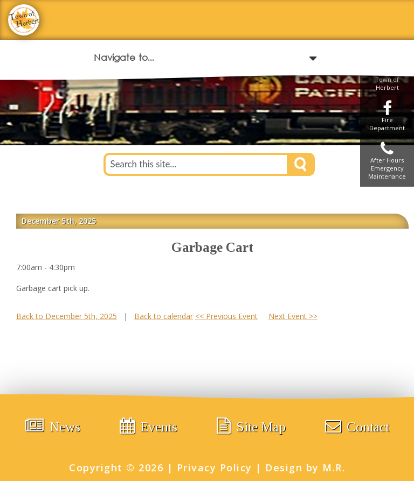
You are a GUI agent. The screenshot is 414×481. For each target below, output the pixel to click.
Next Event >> (293, 316)
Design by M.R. (305, 467)
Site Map (251, 426)
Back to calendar (163, 316)
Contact (357, 426)
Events (148, 426)
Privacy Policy (214, 467)
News (52, 426)
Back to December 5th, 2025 (66, 316)
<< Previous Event (226, 316)
